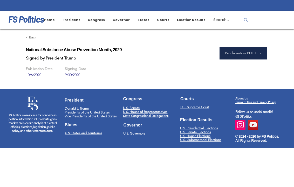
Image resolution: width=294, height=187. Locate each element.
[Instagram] (240, 125)
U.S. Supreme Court (194, 107)
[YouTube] (253, 125)
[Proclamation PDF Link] (243, 53)
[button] (163, 20)
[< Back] (44, 37)
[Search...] (223, 20)
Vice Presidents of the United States (91, 116)
